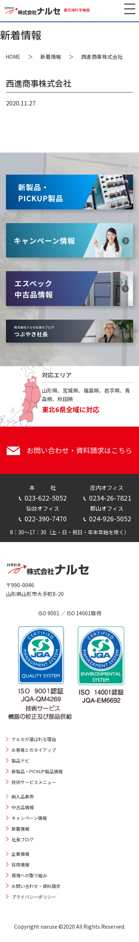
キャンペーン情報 (29, 818)
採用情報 (20, 864)
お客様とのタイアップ (33, 750)
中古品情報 (22, 807)
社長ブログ (22, 839)
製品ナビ (20, 760)
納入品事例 (22, 796)
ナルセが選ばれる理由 (33, 739)
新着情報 (50, 56)
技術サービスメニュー (33, 782)
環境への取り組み (29, 875)
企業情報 (20, 854)
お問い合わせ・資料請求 (35, 886)
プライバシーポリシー (33, 897)
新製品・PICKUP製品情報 (37, 771)
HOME (13, 56)
